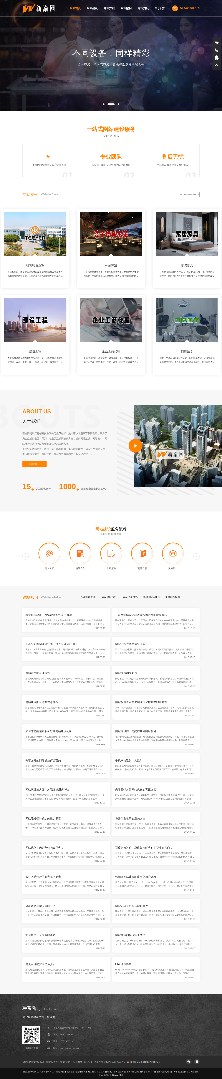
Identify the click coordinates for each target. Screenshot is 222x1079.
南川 (115, 1072)
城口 (150, 1072)
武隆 (163, 1072)
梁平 (145, 1072)
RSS (121, 1075)
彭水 (101, 1075)
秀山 (193, 1072)
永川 (111, 1072)
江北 (53, 1072)
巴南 (73, 1072)
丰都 (154, 1072)
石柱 (188, 1072)
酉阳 (197, 1072)
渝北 (58, 1072)
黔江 (94, 1072)
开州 (137, 1072)
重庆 (25, 1072)
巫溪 (184, 1072)
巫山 (180, 1072)
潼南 (128, 1072)
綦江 (90, 1072)
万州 (141, 1072)
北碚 (81, 1072)
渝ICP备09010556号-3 (114, 1062)
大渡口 (63, 1072)
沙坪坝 (48, 1072)
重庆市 (30, 1072)
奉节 (175, 1072)
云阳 (171, 1072)
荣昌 (132, 1072)
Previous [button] (25, 562)
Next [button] (196, 562)
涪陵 (77, 1072)
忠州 (167, 1072)
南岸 (68, 1072)
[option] (111, 55)
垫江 (158, 1072)
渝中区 (36, 1072)
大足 (85, 1072)
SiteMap (115, 1075)
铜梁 (124, 1072)
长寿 (98, 1072)
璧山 (120, 1072)
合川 (107, 1072)
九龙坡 (42, 1072)
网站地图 (107, 1075)
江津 (102, 1072)
